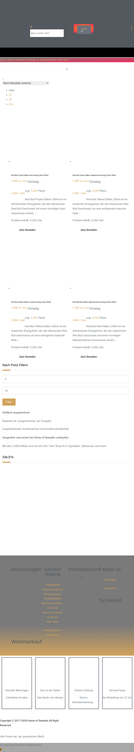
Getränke (20, 59)
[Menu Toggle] (66, 69)
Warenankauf (26, 641)
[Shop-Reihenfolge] (25, 83)
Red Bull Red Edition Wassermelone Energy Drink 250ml (94, 302)
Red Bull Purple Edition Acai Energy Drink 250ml (29, 175)
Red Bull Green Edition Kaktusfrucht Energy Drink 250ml (94, 175)
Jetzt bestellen (27, 230)
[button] (81, 578)
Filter (9, 402)
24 (10, 99)
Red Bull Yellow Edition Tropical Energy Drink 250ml (31, 302)
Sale (10, 59)
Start (2, 59)
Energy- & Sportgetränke (42, 59)
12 (10, 94)
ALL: (11, 104)
